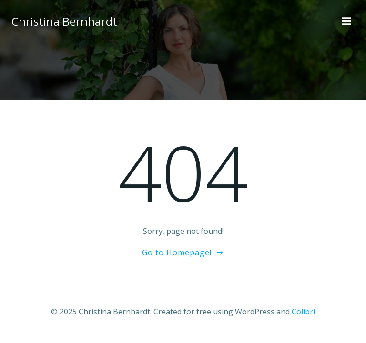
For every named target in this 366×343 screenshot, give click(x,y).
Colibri (303, 311)
